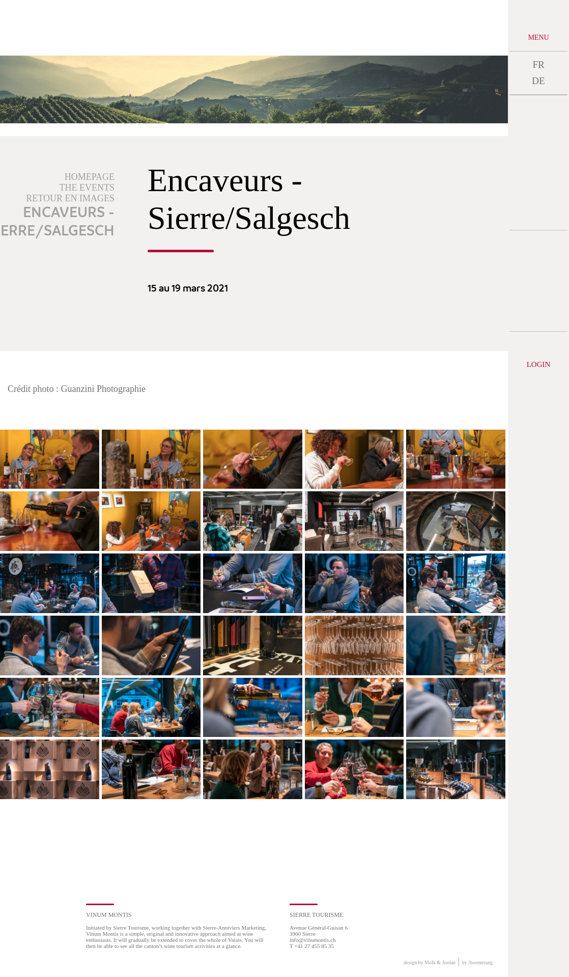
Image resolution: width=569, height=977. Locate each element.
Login (539, 364)
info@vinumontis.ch (313, 940)
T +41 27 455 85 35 (312, 946)
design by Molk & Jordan (430, 962)
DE (538, 80)
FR (538, 64)
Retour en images (70, 198)
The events (87, 187)
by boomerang (477, 962)
